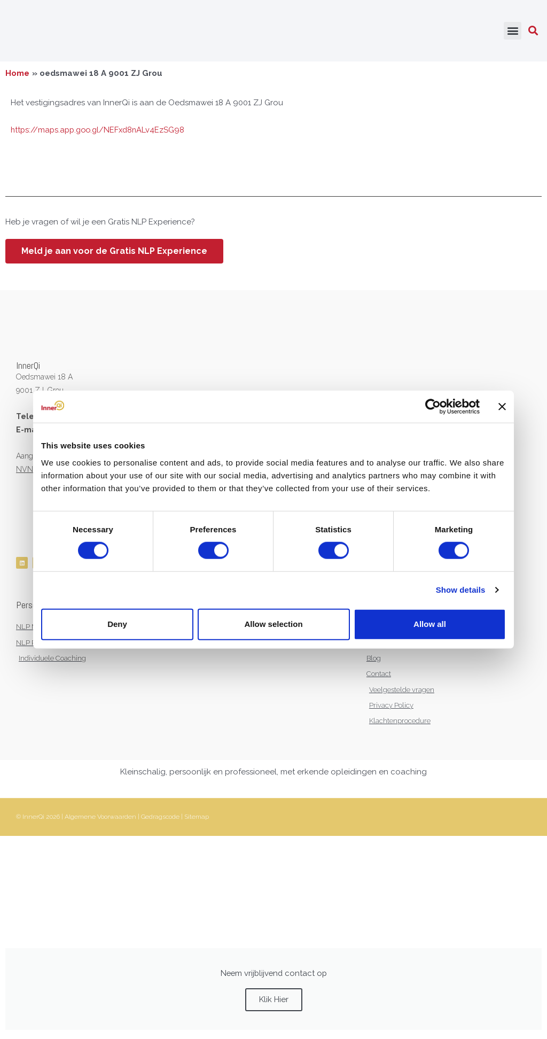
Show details (461, 589)
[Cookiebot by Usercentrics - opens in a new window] (433, 407)
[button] (512, 32)
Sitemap (196, 821)
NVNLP (29, 472)
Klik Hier (273, 1003)
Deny (117, 624)
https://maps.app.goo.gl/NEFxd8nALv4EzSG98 (101, 132)
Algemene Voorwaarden (100, 821)
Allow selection (273, 624)
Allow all (429, 624)
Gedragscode (160, 821)
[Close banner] (502, 406)
